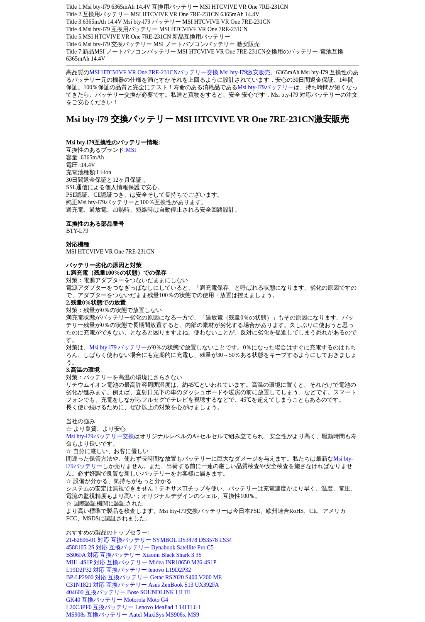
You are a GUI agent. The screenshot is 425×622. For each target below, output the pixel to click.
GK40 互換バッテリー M (97, 600)
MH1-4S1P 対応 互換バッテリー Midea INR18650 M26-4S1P (141, 562)
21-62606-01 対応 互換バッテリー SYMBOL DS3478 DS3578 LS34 (149, 540)
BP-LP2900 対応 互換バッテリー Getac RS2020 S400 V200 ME (144, 577)
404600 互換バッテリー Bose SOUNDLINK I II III (128, 592)
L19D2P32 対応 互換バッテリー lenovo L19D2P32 (128, 570)
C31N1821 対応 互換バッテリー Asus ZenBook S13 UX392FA (142, 585)
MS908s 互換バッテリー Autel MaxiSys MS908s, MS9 (132, 615)
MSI (131, 150)
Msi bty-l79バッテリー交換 (100, 436)
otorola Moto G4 (148, 600)
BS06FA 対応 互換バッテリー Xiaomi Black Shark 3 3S (134, 555)
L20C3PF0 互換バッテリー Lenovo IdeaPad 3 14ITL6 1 (133, 607)
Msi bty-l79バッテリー (265, 87)
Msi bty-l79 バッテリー (118, 347)
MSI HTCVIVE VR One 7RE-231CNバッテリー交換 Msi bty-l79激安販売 (179, 72)
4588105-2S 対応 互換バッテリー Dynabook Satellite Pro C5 (139, 547)
